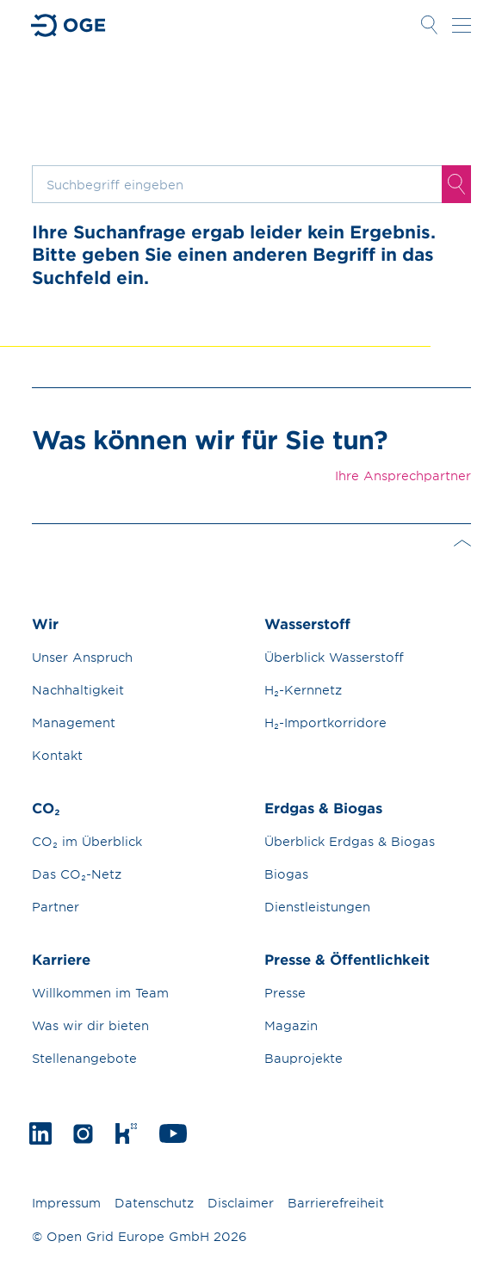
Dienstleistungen (317, 906)
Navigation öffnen (461, 24)
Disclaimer (241, 1202)
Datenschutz (154, 1202)
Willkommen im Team (100, 992)
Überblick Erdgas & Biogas (349, 841)
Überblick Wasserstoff (334, 657)
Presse (285, 992)
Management (73, 722)
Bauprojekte (303, 1058)
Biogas (286, 874)
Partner (55, 906)
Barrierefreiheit (336, 1202)
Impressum (66, 1202)
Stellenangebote (84, 1058)
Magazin (291, 1025)
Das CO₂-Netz (76, 874)
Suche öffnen (429, 24)
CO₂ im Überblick (87, 841)
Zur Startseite (69, 25)
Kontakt (57, 755)
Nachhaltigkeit (78, 689)
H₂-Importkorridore (325, 722)
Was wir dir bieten (90, 1025)
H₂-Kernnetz (303, 689)
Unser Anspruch (82, 657)
